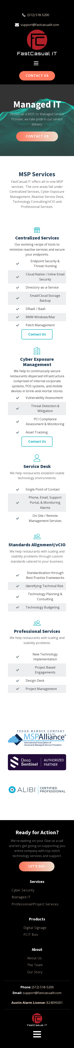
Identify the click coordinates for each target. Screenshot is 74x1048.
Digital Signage (35, 928)
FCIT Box (30, 934)
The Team (35, 965)
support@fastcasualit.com (40, 25)
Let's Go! (36, 866)
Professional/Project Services (35, 904)
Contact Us (37, 75)
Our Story (34, 972)
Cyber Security (23, 890)
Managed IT (21, 897)
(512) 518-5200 (38, 15)
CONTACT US (37, 136)
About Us (34, 958)
